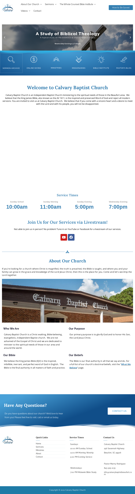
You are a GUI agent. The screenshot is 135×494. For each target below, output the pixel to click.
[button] (40, 4)
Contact (37, 11)
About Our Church (31, 4)
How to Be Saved (120, 7)
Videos (25, 11)
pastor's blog (123, 68)
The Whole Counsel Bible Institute (78, 4)
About (38, 453)
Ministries (40, 450)
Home (38, 443)
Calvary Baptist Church (75, 490)
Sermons (51, 4)
